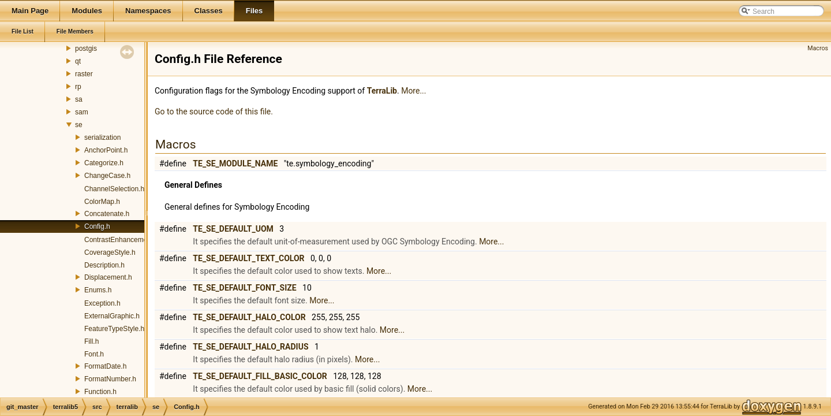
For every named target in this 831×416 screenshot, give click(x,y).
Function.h (100, 392)
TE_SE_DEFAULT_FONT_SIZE (244, 287)
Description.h (104, 265)
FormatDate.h (105, 366)
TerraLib (382, 90)
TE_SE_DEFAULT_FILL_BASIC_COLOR (260, 376)
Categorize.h (103, 163)
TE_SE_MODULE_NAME (235, 163)
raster (84, 74)
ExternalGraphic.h (112, 316)
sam (81, 112)
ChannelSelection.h (114, 189)
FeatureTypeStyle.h (114, 329)
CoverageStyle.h (110, 252)
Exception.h (102, 303)
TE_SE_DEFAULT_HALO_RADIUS (250, 346)
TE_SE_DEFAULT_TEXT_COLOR (248, 258)
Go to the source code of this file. (214, 111)
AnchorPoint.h (106, 150)
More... (413, 90)
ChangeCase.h (107, 176)
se (79, 125)
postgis (86, 48)
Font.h (94, 354)
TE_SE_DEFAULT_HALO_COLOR (249, 317)
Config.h (97, 226)
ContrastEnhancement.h (121, 240)
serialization (102, 137)
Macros (817, 48)
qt (78, 61)
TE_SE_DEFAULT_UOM (233, 228)
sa (79, 99)
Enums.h (97, 290)
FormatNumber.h (110, 379)
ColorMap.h (102, 202)
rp (78, 87)
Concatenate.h (106, 214)
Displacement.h (108, 277)
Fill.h (91, 341)
